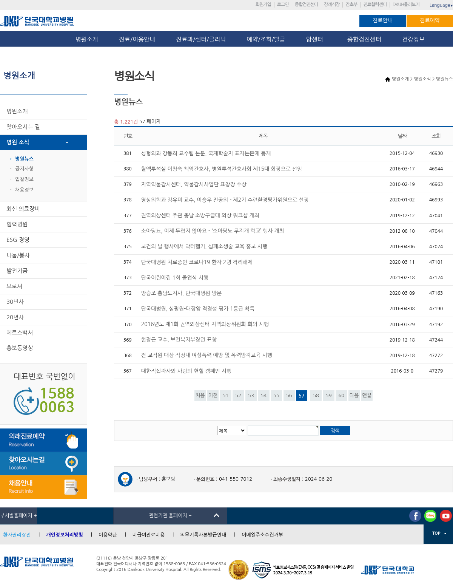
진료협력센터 (375, 4)
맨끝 (366, 395)
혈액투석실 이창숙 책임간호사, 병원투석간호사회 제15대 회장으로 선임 (221, 169)
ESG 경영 (17, 240)
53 (251, 395)
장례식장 (331, 4)
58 (316, 395)
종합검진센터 (306, 4)
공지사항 (24, 168)
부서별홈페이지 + (18, 515)
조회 (436, 136)
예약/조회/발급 (266, 39)
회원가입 (263, 4)
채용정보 (24, 189)
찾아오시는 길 (23, 127)
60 (341, 395)
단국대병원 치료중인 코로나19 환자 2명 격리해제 (197, 262)
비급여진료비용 (149, 534)
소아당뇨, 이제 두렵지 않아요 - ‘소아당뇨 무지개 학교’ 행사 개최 (212, 231)
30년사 (15, 302)
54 (264, 395)
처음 (200, 395)
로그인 (283, 4)
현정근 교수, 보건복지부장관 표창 (179, 339)
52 (238, 395)
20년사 (15, 317)
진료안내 (383, 20)
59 (329, 395)
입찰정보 (24, 179)
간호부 (351, 4)
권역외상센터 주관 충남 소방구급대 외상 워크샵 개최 (200, 215)
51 (226, 395)
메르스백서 (19, 333)
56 (289, 395)
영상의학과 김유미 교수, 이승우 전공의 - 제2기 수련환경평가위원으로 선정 (225, 200)
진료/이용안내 (137, 39)
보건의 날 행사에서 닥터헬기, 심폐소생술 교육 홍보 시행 (204, 246)
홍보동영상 (19, 348)
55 (276, 395)
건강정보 (413, 39)
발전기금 (17, 271)
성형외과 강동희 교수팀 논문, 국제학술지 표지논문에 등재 (206, 153)
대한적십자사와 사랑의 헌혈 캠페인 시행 (186, 371)
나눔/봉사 (18, 255)
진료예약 (430, 20)
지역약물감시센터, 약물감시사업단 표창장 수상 (194, 184)
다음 (354, 395)
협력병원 (17, 224)
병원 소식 (17, 142)
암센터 (316, 39)
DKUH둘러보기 (406, 4)
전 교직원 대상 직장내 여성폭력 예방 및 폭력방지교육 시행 (206, 355)
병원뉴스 (24, 158)
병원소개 (87, 39)
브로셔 (14, 286)
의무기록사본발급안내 (203, 534)
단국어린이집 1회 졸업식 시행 (174, 277)
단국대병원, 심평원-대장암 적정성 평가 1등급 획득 (198, 308)
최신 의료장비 (23, 209)
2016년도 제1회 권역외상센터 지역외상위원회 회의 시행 (205, 324)
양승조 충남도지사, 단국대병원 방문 (181, 293)
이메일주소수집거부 (262, 534)
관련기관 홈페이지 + (170, 515)
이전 (212, 395)
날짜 (402, 136)
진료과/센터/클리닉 (201, 39)
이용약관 (108, 534)
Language (441, 5)
